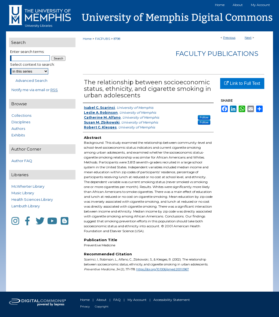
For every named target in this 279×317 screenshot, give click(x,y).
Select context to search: (32, 64)
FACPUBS (102, 39)
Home (87, 39)
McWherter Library (27, 186)
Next (248, 38)
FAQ (117, 300)
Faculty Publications (216, 54)
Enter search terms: (27, 51)
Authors (18, 128)
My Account (137, 300)
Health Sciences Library (32, 199)
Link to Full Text (242, 83)
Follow (204, 117)
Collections (21, 115)
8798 (117, 39)
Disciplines (20, 122)
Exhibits (18, 135)
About (101, 300)
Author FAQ (21, 160)
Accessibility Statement (171, 300)
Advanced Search (31, 80)
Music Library (22, 193)
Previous (229, 38)
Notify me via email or (34, 90)
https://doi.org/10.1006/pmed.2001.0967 (162, 269)
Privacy (85, 306)
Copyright (101, 306)
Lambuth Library (25, 206)
